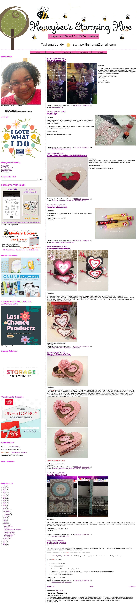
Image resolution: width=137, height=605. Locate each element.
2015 (4, 503)
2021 (4, 494)
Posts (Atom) (59, 590)
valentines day (81, 200)
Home (91, 586)
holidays (68, 200)
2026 (4, 486)
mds (60, 536)
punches (74, 200)
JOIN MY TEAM (68, 52)
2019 (4, 497)
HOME (38, 52)
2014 (4, 505)
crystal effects (56, 200)
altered (54, 149)
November (7, 511)
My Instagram (5, 171)
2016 (4, 502)
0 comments (85, 147)
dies (61, 107)
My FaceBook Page (6, 170)
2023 (4, 490)
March (6, 523)
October (6, 513)
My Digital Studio (56, 543)
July (5, 517)
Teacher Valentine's (57, 207)
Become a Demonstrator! (19, 452)
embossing (63, 242)
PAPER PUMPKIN (84, 52)
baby (53, 107)
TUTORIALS (99, 52)
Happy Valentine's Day (59, 354)
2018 (4, 498)
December (7, 510)
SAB (89, 468)
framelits (62, 200)
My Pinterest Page (6, 169)
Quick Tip (52, 113)
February (6, 525)
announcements (56, 582)
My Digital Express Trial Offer (62, 556)
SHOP (53, 52)
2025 (4, 487)
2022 (4, 492)
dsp (57, 536)
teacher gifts (70, 242)
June (5, 519)
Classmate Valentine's (58, 248)
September (7, 514)
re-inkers (68, 149)
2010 (4, 541)
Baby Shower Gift (56, 60)
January (6, 538)
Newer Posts (51, 586)
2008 (4, 544)
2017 (4, 500)
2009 (4, 543)
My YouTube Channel (7, 167)
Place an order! (16, 446)
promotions (68, 582)
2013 (4, 507)
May (5, 520)
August (6, 516)
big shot (57, 107)
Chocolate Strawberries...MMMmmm (67, 155)
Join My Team (5, 165)
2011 (4, 540)
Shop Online (4, 166)
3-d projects (55, 468)
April (5, 522)
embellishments (63, 468)
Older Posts (132, 586)
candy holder (55, 242)
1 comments (85, 105)
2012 (4, 508)
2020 (4, 495)
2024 (4, 489)
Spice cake (65, 536)
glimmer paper (60, 149)
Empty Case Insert (57, 475)
